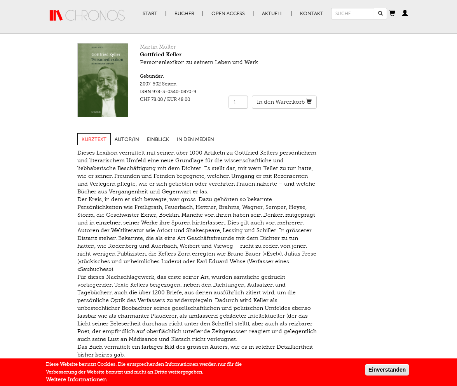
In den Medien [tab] (195, 139)
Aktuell (272, 13)
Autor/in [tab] (127, 139)
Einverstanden (387, 370)
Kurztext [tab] (94, 139)
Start (150, 13)
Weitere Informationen (76, 380)
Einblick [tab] (158, 139)
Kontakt (311, 13)
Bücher (184, 13)
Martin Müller (158, 47)
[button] (392, 13)
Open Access (228, 13)
